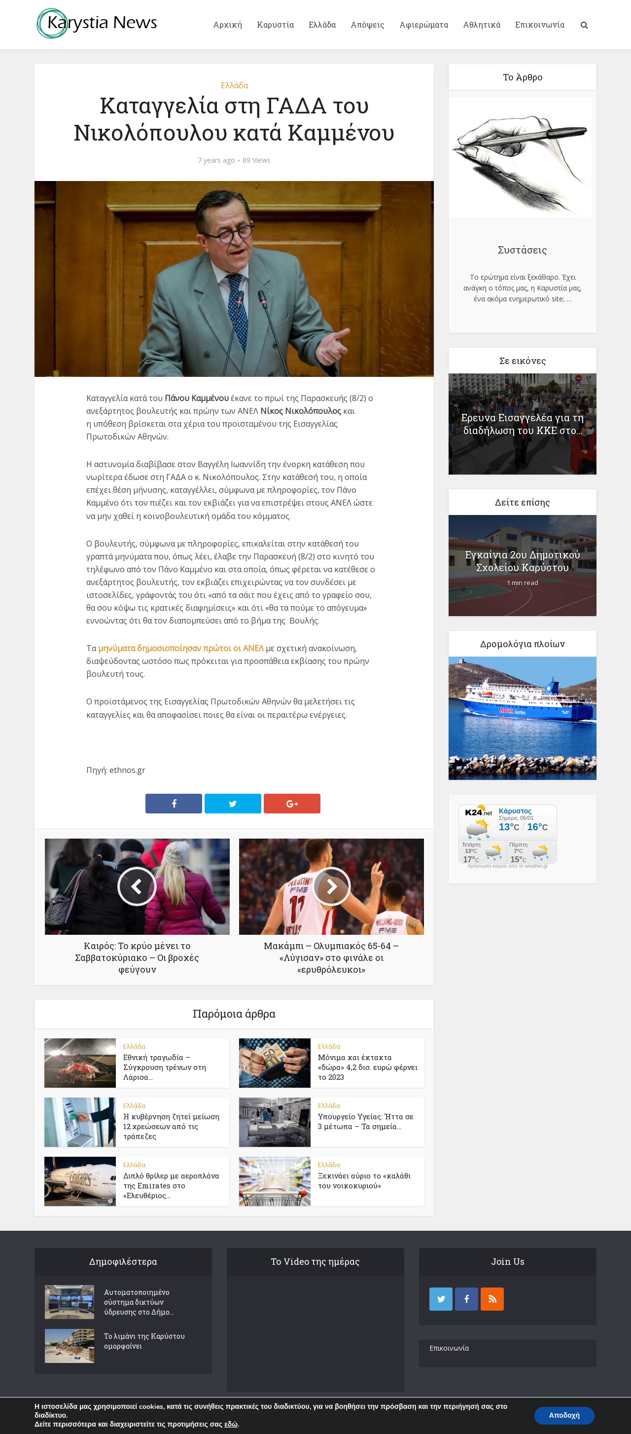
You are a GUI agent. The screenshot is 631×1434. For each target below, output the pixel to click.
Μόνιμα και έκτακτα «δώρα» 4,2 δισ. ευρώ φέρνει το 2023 (368, 1067)
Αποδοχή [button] (564, 1415)
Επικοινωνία (539, 24)
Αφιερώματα (423, 24)
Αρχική (227, 24)
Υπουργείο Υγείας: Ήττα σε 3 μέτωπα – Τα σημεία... (366, 1121)
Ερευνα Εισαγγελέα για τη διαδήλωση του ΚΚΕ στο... (522, 424)
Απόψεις (368, 24)
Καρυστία (275, 24)
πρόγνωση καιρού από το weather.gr (508, 866)
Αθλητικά (481, 24)
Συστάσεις (522, 249)
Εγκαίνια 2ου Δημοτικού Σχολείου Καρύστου (522, 561)
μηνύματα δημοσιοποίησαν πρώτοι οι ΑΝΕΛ (181, 648)
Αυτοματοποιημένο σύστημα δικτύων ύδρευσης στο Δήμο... (139, 1302)
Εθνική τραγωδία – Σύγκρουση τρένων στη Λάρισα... (164, 1067)
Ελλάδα (322, 24)
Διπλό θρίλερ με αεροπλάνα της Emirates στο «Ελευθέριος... (171, 1186)
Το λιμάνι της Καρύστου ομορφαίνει (144, 1341)
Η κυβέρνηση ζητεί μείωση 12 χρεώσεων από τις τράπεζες (171, 1126)
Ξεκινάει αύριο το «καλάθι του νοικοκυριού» (364, 1180)
